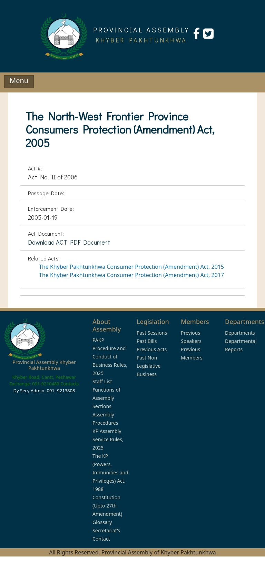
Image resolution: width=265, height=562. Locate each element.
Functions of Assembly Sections (106, 398)
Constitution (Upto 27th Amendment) (107, 505)
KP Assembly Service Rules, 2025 (108, 439)
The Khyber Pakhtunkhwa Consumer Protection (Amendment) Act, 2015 (131, 266)
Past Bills (147, 341)
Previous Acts (152, 349)
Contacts (69, 384)
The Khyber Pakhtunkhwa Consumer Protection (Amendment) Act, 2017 (131, 275)
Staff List (102, 381)
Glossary (102, 522)
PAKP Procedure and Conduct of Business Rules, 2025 (109, 356)
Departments (240, 332)
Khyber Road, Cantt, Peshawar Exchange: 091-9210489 (43, 380)
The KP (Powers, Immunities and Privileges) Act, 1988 (110, 472)
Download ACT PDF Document (69, 242)
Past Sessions (152, 332)
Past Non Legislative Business (148, 365)
